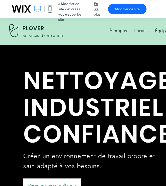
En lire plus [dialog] (97, 9)
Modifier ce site (127, 9)
